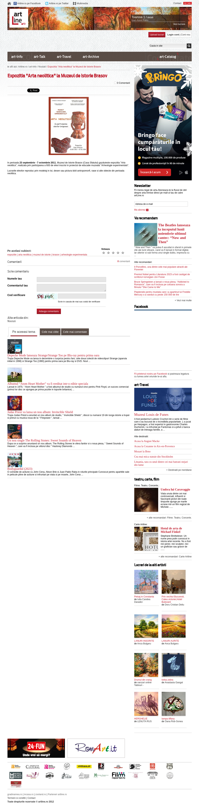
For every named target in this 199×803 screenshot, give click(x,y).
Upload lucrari (157, 34)
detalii (150, 17)
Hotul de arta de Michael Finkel (171, 530)
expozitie (11, 254)
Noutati (42, 66)
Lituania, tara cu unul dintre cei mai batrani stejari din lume (161, 463)
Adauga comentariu (49, 311)
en (189, 3)
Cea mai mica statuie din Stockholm (153, 456)
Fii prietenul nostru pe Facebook (150, 373)
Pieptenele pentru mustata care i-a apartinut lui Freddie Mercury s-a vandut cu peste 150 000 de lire (162, 293)
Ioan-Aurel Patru (140, 20)
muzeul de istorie (42, 254)
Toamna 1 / (139, 17)
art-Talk (39, 57)
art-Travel (64, 57)
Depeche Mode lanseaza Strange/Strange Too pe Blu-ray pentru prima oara (53, 355)
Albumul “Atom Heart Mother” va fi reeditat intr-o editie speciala (47, 383)
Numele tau (14, 278)
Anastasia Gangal (174, 682)
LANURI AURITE (170, 641)
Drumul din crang (143, 679)
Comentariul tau (17, 285)
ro (185, 3)
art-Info (16, 57)
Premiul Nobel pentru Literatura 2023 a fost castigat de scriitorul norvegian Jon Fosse (162, 275)
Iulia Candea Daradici (142, 600)
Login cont (173, 34)
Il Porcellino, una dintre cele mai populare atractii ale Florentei (161, 268)
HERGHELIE (140, 718)
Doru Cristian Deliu (174, 604)
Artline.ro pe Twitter (59, 3)
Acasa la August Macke (147, 441)
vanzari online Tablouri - (143, 684)
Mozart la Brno (142, 451)
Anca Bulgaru (144, 643)
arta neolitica (24, 254)
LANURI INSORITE (144, 641)
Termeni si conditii (16, 798)
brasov (55, 254)
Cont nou (185, 34)
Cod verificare (16, 295)
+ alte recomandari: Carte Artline (175, 556)
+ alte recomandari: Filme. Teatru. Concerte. (169, 517)
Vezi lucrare (179, 24)
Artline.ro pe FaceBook (29, 3)
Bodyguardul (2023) (19, 468)
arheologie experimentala (74, 254)
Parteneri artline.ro (57, 794)
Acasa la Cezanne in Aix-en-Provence (154, 446)
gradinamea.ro (14, 794)
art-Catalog (168, 57)
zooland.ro (40, 794)
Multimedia (82, 3)
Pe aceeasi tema (23, 331)
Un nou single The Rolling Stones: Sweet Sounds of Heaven (44, 440)
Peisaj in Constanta (144, 596)
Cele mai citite (50, 331)
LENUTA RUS (144, 721)
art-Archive (91, 57)
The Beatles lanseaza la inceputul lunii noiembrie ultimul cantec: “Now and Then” (174, 233)
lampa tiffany (168, 718)
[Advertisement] (77, 40)
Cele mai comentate (75, 331)
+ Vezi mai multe (183, 300)
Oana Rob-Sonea (174, 721)
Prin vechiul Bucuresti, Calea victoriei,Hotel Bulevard (173, 599)
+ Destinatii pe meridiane (179, 470)
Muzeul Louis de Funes (151, 415)
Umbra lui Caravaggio (175, 489)
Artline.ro (22, 66)
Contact (177, 3)
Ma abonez (141, 209)
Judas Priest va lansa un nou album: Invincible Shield (40, 412)
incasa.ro (29, 794)
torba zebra (167, 679)
